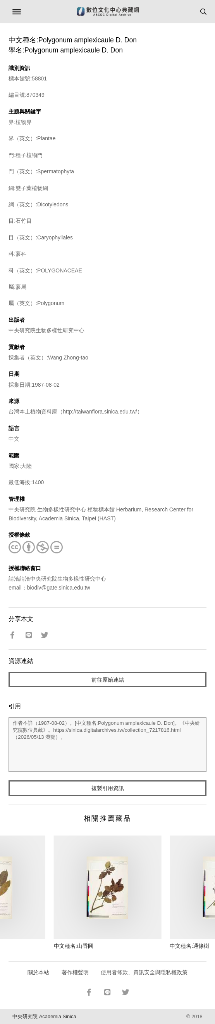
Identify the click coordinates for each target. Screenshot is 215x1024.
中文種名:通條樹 (189, 946)
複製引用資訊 (107, 788)
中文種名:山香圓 (73, 946)
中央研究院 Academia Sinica (44, 1016)
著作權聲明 (75, 972)
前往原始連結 (107, 680)
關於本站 (38, 972)
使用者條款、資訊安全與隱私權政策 (144, 972)
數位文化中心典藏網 (108, 11)
